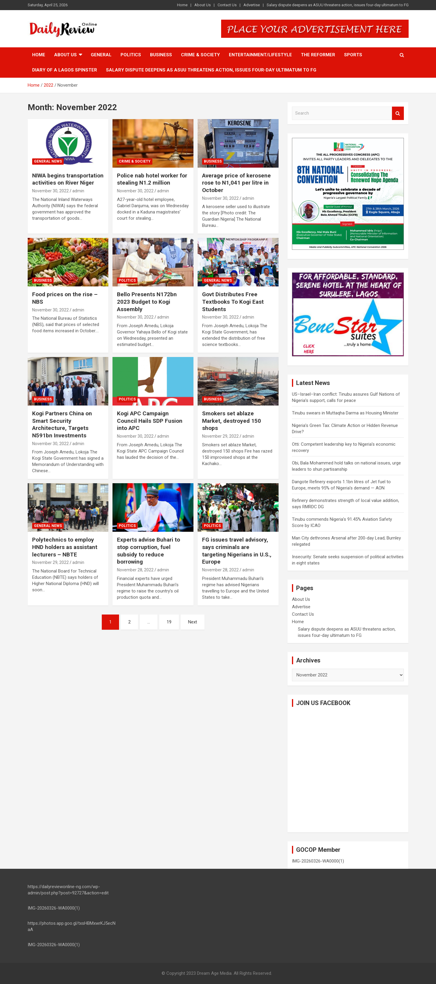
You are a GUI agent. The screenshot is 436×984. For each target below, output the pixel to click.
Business (161, 54)
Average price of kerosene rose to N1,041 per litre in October (236, 183)
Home (182, 5)
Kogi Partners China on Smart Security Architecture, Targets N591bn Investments (62, 424)
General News (48, 161)
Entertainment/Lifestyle (260, 54)
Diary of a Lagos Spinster (64, 70)
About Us (202, 5)
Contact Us (227, 5)
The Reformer (318, 54)
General (101, 54)
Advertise (251, 5)
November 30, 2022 (50, 190)
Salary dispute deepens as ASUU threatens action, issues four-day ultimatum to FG (338, 5)
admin (78, 190)
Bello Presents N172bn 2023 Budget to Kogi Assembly (147, 301)
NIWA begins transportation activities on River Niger (68, 179)
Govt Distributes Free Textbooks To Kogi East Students (233, 301)
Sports (353, 54)
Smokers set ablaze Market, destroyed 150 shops (231, 420)
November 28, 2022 (135, 569)
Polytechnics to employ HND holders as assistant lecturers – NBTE (64, 547)
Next (192, 622)
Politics (131, 54)
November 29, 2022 (220, 436)
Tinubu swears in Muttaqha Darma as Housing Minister (345, 413)
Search (398, 113)
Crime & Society (200, 54)
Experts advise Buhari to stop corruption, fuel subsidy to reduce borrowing (148, 550)
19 (169, 622)
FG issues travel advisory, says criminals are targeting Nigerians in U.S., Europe (236, 550)
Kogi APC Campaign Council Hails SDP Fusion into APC (149, 420)
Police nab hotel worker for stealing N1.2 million (152, 179)
